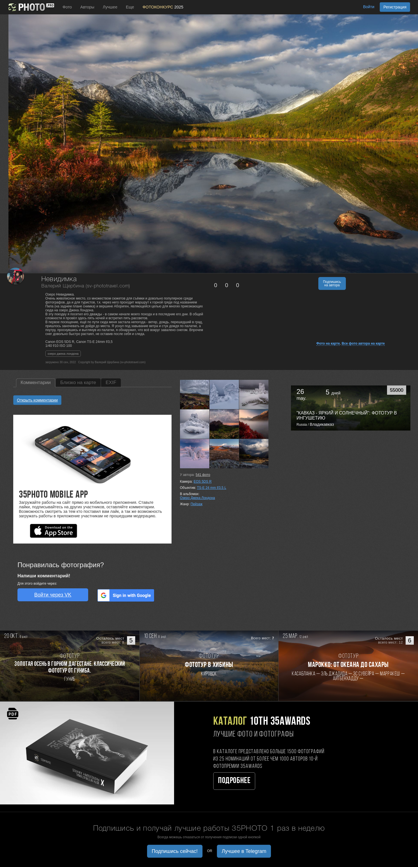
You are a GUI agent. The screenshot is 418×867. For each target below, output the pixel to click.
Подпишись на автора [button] (332, 283)
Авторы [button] (87, 7)
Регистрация (394, 7)
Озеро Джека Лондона (197, 498)
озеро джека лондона (63, 353)
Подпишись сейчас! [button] (175, 851)
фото (202, 475)
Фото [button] (67, 7)
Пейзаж (197, 504)
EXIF (111, 382)
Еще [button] (130, 7)
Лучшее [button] (110, 7)
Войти (368, 7)
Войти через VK (53, 595)
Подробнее (234, 781)
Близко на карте (78, 382)
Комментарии (36, 382)
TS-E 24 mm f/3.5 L (211, 488)
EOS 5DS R (203, 482)
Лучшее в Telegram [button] (244, 851)
